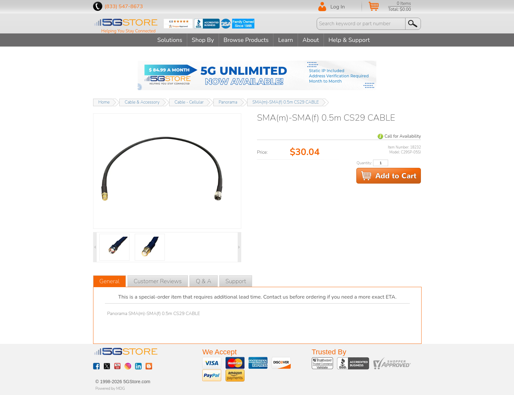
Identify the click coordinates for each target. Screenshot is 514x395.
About (311, 40)
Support (236, 281)
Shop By (203, 40)
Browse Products (246, 40)
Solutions (169, 40)
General (109, 281)
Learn (285, 40)
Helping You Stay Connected (128, 31)
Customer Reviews (158, 281)
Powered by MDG (110, 388)
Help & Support (349, 40)
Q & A (203, 281)
